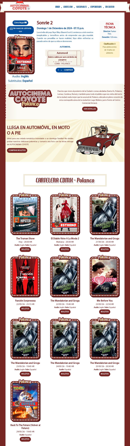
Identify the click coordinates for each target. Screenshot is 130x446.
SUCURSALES (81, 6)
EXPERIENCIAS (96, 6)
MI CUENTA (109, 6)
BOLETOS (25, 250)
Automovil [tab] (65, 47)
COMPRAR (68, 70)
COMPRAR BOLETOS (17, 150)
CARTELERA (67, 6)
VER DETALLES (90, 109)
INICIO (57, 6)
